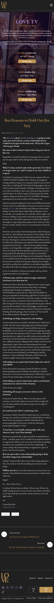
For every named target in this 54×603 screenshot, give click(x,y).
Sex (22, 133)
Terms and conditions (45, 598)
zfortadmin (16, 133)
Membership (27, 61)
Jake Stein (12, 208)
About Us (32, 578)
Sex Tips (15, 514)
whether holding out (28, 138)
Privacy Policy (31, 598)
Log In (33, 590)
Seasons (40, 578)
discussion (10, 138)
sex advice (5, 514)
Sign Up (46, 590)
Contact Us (49, 578)
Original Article (9, 507)
